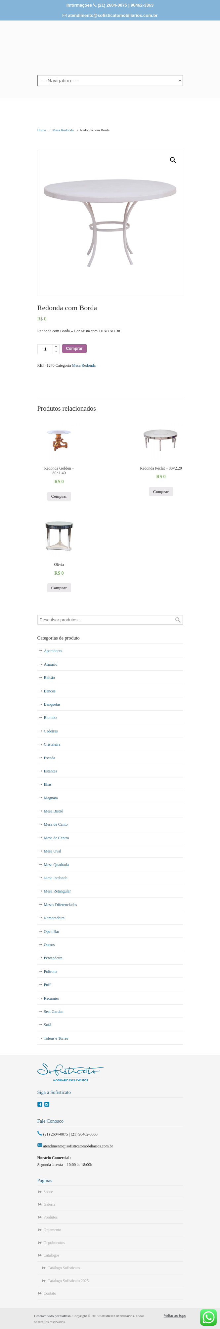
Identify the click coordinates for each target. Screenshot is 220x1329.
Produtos (51, 1217)
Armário (51, 664)
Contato (50, 1293)
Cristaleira (52, 744)
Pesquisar (178, 620)
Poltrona (51, 971)
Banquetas (52, 704)
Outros (49, 944)
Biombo (50, 717)
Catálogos (52, 1255)
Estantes (50, 771)
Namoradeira (54, 918)
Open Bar (51, 931)
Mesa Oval (52, 851)
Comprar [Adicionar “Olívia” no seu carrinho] (59, 588)
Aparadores (53, 650)
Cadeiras (51, 731)
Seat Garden (54, 1011)
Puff (47, 984)
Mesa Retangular (57, 891)
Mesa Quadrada (56, 864)
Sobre (48, 1191)
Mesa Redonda (62, 130)
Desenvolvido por (53, 1316)
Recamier (51, 998)
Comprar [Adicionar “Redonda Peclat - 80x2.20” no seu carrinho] (161, 491)
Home (41, 130)
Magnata (51, 798)
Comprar (74, 348)
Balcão (49, 677)
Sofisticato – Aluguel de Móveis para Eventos (110, 47)
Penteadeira (53, 958)
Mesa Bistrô (53, 811)
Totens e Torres (56, 1038)
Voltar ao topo (175, 1315)
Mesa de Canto (56, 824)
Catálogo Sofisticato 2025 (68, 1280)
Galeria (49, 1204)
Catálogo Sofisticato (64, 1268)
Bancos (50, 691)
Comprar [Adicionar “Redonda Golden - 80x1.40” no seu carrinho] (59, 496)
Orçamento (52, 1229)
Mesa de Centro (56, 838)
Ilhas (48, 784)
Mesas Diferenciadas (60, 904)
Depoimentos (54, 1242)
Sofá (47, 1024)
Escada (49, 758)
